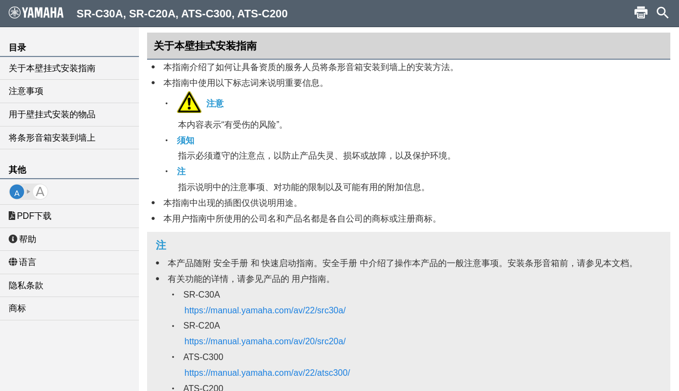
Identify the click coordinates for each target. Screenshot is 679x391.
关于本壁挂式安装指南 (52, 68)
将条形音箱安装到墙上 (52, 137)
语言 (22, 262)
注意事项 (26, 91)
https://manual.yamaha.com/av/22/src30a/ (265, 310)
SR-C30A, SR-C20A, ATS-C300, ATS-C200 (148, 13)
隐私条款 (26, 285)
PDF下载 (30, 215)
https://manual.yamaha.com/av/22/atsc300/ (267, 372)
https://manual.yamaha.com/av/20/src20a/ (265, 341)
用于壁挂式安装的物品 (52, 114)
